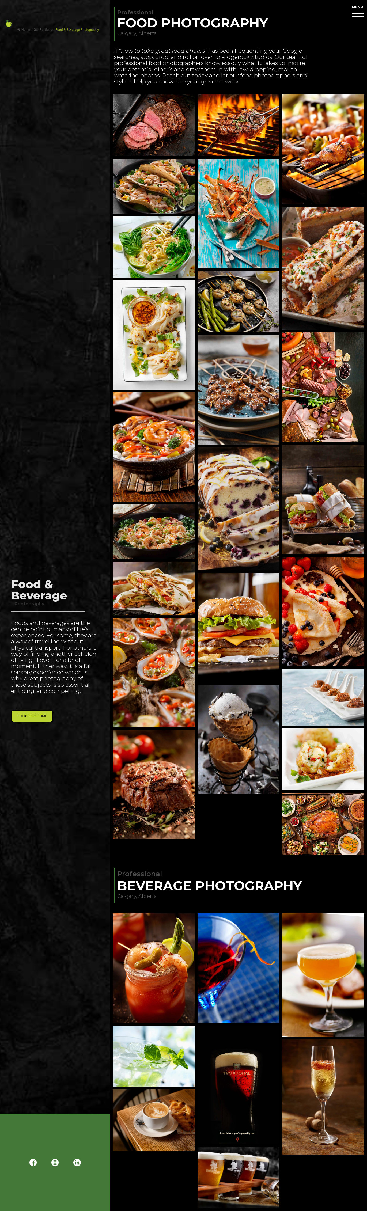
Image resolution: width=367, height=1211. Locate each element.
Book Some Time (32, 716)
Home (23, 30)
